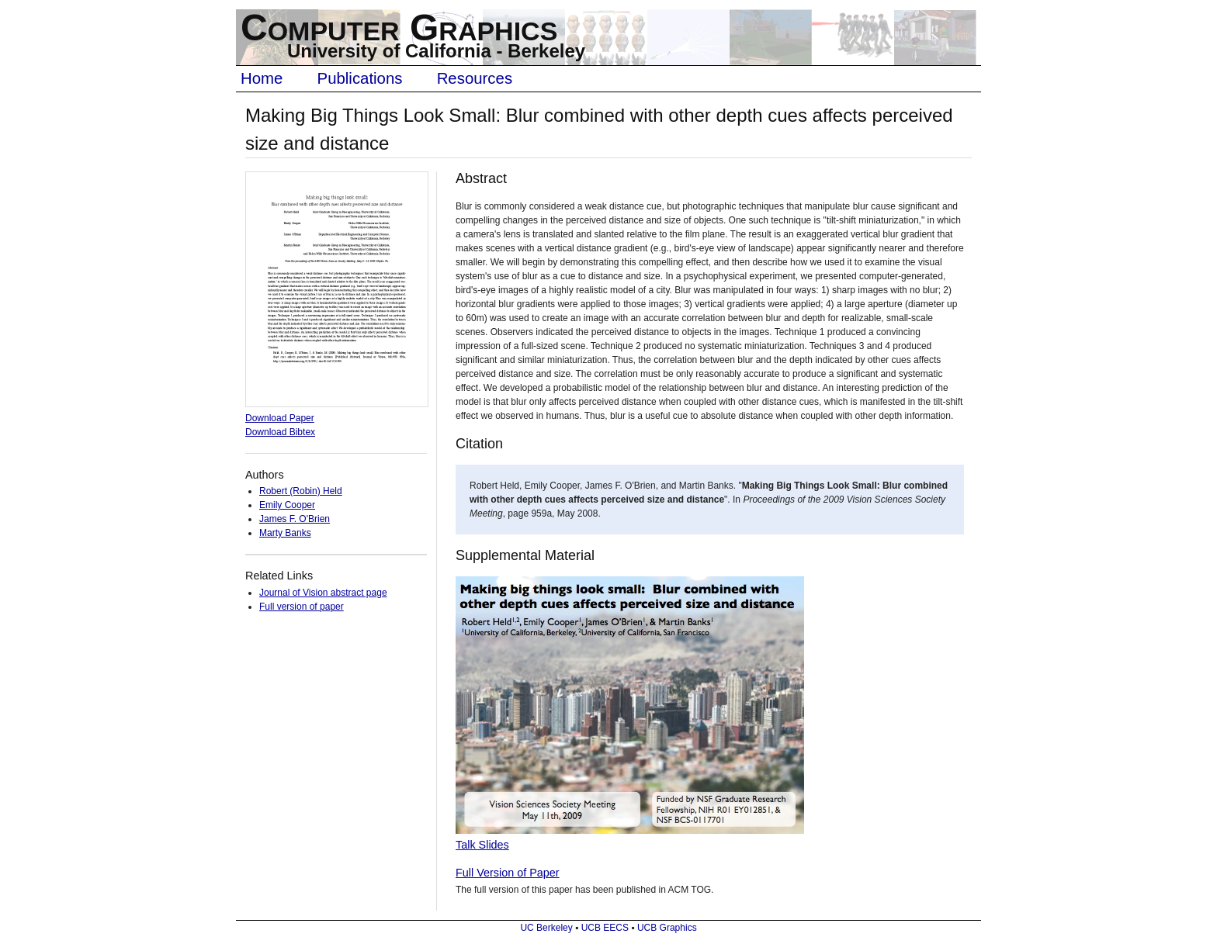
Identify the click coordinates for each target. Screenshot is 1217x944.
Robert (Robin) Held (300, 491)
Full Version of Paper (508, 872)
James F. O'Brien (294, 518)
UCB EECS (605, 927)
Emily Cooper (287, 505)
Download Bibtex (280, 432)
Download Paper (279, 418)
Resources (474, 78)
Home (262, 78)
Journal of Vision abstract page (323, 592)
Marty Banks (285, 532)
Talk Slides (482, 845)
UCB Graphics (667, 927)
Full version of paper (301, 606)
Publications (360, 78)
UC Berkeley (546, 927)
